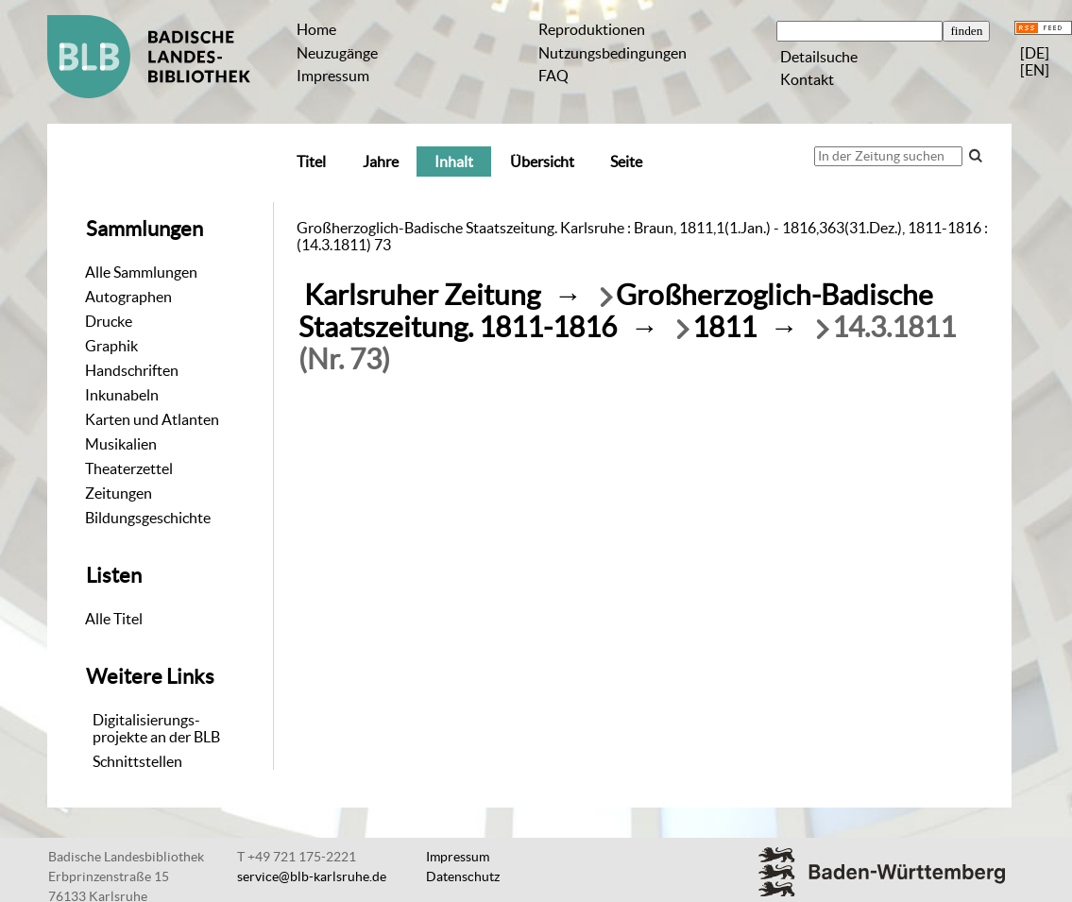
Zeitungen (118, 493)
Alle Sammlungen (141, 272)
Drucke (108, 321)
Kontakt (807, 79)
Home (316, 29)
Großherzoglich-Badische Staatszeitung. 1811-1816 (615, 311)
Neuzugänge (337, 52)
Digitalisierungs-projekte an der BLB (156, 728)
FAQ (553, 75)
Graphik (111, 345)
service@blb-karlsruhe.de (311, 876)
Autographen (128, 296)
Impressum (333, 75)
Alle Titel (114, 618)
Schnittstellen (137, 761)
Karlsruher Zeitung (422, 295)
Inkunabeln (122, 394)
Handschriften (132, 370)
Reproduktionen (591, 29)
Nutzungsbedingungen (612, 52)
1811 (724, 327)
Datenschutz (463, 876)
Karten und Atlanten (152, 419)
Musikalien (121, 443)
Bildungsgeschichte (148, 517)
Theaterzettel (129, 468)
